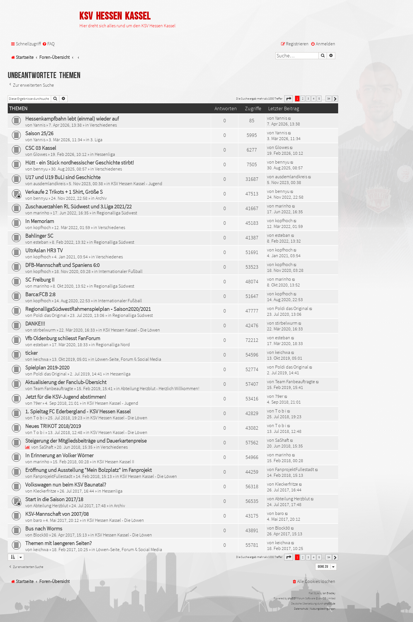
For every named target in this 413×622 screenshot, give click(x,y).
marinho (41, 213)
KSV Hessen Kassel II (115, 461)
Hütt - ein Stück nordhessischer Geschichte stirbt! (79, 162)
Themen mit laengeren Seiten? (58, 543)
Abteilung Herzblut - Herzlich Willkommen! (160, 388)
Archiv (101, 198)
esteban (40, 242)
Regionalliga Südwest (117, 213)
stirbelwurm (44, 330)
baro (37, 520)
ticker (31, 352)
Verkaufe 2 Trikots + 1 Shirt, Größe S (64, 191)
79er (37, 403)
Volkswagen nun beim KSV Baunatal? (65, 484)
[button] (288, 98)
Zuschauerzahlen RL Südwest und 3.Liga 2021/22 (78, 206)
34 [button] (328, 98)
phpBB (291, 598)
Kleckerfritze (44, 491)
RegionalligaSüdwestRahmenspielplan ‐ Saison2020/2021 (88, 308)
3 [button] (308, 98)
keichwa (40, 359)
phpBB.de (329, 603)
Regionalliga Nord (113, 344)
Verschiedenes (103, 125)
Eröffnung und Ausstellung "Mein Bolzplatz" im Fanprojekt (88, 469)
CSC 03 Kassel (40, 147)
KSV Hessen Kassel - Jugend (136, 183)
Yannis (39, 125)
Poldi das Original (50, 315)
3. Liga (96, 139)
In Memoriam (39, 221)
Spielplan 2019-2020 (47, 367)
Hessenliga (105, 154)
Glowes (40, 154)
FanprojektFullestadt (52, 476)
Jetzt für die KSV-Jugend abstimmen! (65, 396)
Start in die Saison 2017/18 (54, 499)
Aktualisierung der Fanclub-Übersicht (65, 382)
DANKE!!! (35, 323)
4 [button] (313, 98)
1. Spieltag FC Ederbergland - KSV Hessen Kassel (78, 411)
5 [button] (319, 98)
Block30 (40, 535)
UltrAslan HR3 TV (44, 250)
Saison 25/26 (39, 133)
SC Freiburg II (39, 279)
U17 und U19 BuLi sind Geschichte (62, 177)
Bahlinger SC (39, 235)
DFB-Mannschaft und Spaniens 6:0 (62, 264)
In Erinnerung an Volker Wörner (59, 455)
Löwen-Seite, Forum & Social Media (128, 359)
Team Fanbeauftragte (53, 388)
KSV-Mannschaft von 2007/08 (57, 513)
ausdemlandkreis (49, 183)
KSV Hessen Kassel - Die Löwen (131, 330)
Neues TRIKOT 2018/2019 (53, 426)
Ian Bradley (329, 593)
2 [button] (302, 98)
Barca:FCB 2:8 (40, 294)
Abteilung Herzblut (50, 505)
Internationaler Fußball (121, 271)
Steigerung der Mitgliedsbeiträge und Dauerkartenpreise (86, 440)
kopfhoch (42, 227)
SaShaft (46, 447)
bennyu (40, 169)
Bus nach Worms (43, 528)
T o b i (38, 418)
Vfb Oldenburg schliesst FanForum (62, 338)
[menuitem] (48, 44)
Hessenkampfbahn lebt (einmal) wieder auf (72, 118)
